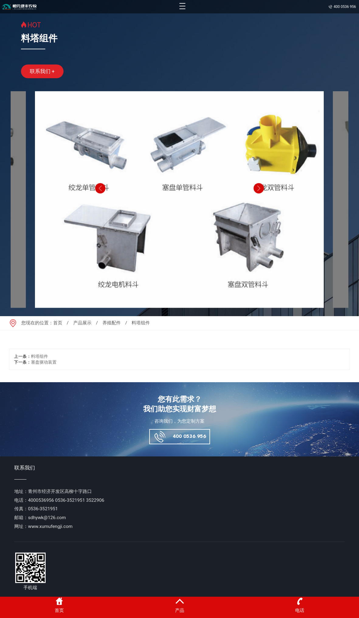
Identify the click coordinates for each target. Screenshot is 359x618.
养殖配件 (111, 323)
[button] (100, 200)
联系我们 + (42, 71)
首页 (57, 323)
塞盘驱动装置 (44, 362)
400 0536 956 (189, 436)
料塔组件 (39, 356)
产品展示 (82, 323)
